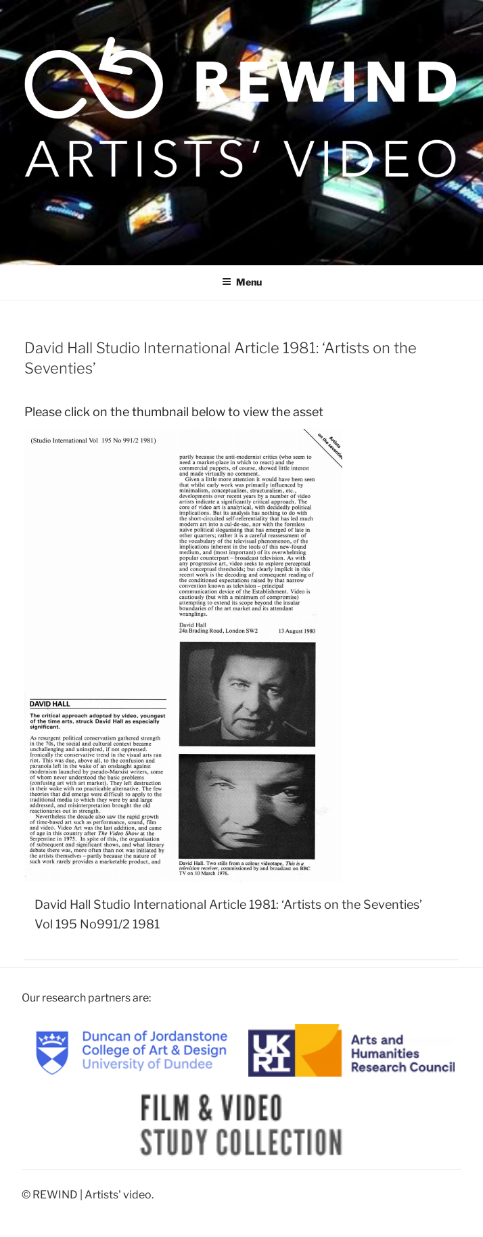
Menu (242, 282)
